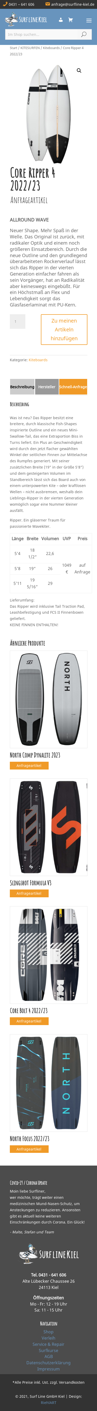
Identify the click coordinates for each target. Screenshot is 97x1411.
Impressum (48, 1369)
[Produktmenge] (17, 321)
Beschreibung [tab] (22, 386)
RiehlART (48, 1402)
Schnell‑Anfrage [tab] (73, 386)
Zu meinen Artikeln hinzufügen (64, 329)
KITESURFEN (30, 47)
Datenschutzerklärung (48, 1363)
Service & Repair (48, 1344)
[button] (79, 70)
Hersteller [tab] (46, 386)
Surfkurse (48, 1350)
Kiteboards (51, 47)
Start (13, 47)
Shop (48, 1332)
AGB (48, 1356)
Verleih (48, 1338)
